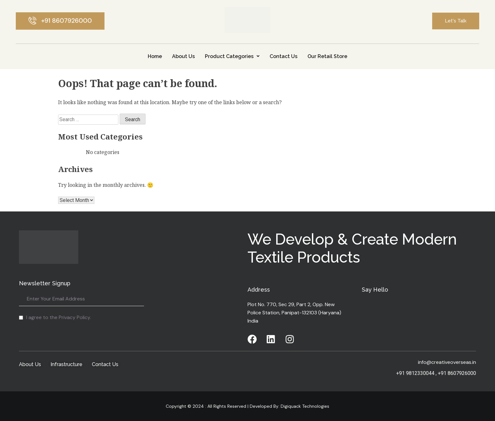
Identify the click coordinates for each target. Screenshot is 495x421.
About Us (183, 56)
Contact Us (283, 56)
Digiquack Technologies (304, 406)
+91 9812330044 (415, 373)
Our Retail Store (327, 56)
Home (155, 56)
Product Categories (232, 56)
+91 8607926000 (457, 373)
